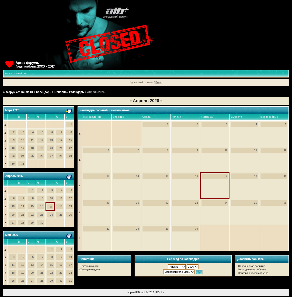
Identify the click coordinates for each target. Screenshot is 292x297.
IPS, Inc (160, 292)
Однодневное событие (251, 266)
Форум (131, 292)
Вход (158, 82)
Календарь (43, 92)
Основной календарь (69, 92)
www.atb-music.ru (16, 73)
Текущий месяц (89, 266)
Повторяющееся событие (253, 273)
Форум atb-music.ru (19, 92)
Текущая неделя (90, 269)
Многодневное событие (252, 269)
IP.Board (140, 292)
